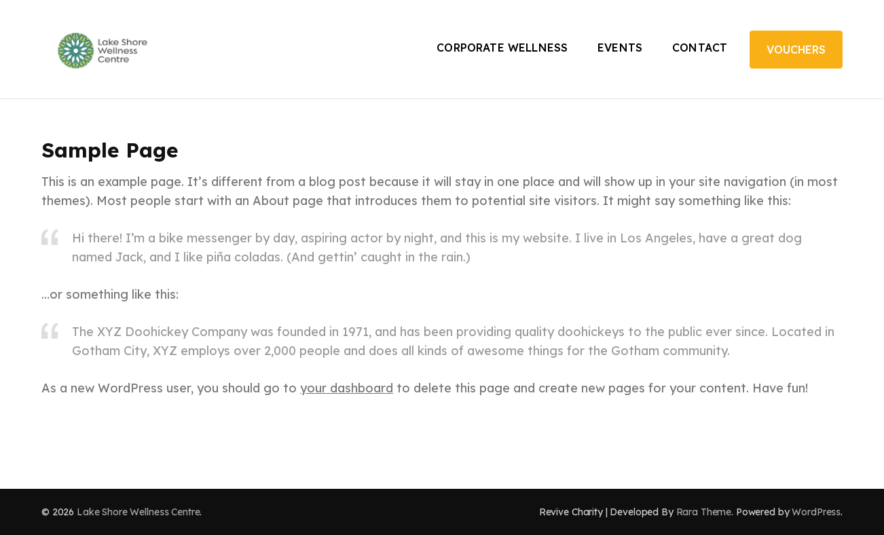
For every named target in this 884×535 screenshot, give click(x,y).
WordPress (816, 512)
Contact (699, 47)
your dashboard (346, 388)
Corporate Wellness (502, 47)
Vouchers (796, 49)
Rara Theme (704, 512)
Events (619, 47)
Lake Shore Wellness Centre (138, 512)
